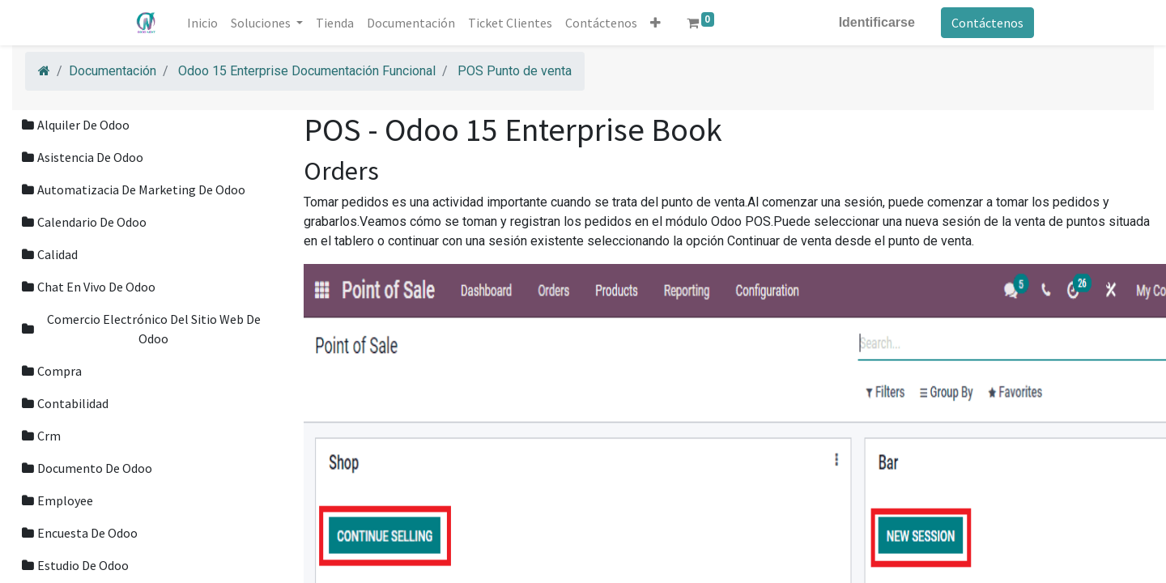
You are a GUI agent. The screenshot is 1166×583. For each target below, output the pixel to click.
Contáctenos (986, 23)
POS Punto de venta (514, 71)
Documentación (112, 71)
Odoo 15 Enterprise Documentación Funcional (307, 71)
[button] (657, 22)
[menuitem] (204, 22)
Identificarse (875, 22)
